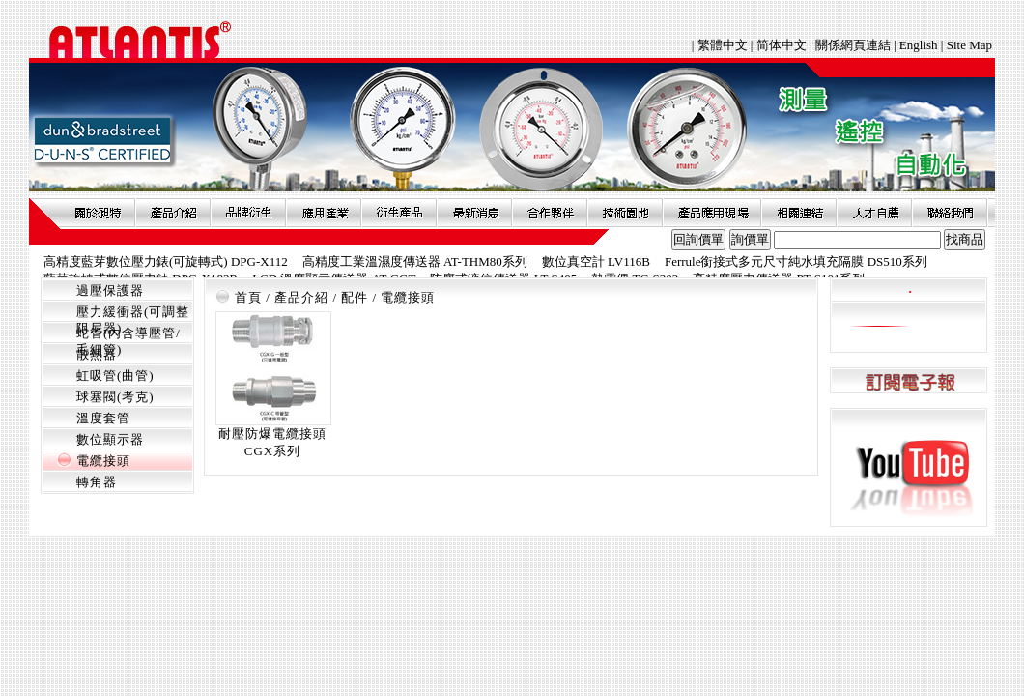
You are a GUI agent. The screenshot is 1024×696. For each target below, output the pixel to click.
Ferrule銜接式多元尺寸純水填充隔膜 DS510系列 (796, 261)
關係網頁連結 (853, 45)
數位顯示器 (110, 439)
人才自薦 (874, 212)
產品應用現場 (712, 212)
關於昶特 (97, 212)
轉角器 (96, 482)
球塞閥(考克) (115, 397)
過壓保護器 (110, 290)
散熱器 (96, 354)
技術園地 (625, 212)
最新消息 (474, 212)
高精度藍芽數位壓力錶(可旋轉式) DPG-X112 (165, 261)
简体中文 (781, 45)
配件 (354, 297)
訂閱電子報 (908, 381)
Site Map (969, 45)
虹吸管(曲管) (115, 375)
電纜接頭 (103, 460)
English (918, 45)
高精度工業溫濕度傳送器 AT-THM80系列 (414, 261)
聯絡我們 (949, 212)
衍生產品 (399, 212)
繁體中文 (724, 45)
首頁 (248, 297)
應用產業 (323, 212)
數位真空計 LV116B (596, 261)
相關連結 (799, 212)
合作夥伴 (549, 212)
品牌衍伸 (248, 212)
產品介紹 (173, 212)
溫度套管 (103, 418)
